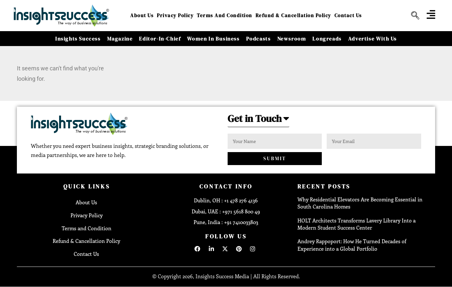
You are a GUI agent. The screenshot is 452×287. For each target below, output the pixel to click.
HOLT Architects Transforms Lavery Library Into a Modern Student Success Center (356, 224)
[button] (258, 120)
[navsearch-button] (412, 15)
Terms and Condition (224, 15)
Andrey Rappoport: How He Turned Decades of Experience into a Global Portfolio (351, 245)
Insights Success (78, 38)
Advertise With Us (372, 38)
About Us (142, 15)
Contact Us (348, 15)
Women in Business (213, 38)
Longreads (326, 38)
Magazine (120, 38)
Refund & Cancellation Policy (293, 15)
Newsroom (291, 38)
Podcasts (258, 38)
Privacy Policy (175, 15)
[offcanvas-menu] (431, 14)
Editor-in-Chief (160, 38)
